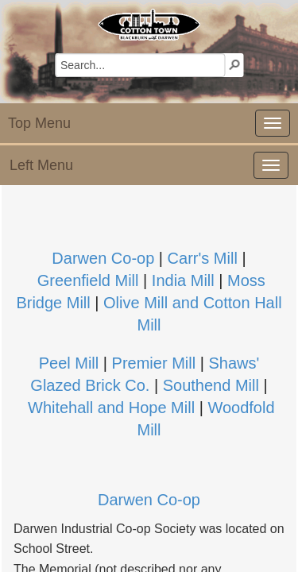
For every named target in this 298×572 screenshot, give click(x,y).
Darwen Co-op (103, 258)
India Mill (185, 280)
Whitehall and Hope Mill (111, 407)
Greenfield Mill (88, 280)
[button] (234, 64)
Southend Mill (211, 385)
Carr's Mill (203, 258)
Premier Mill (156, 363)
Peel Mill (69, 363)
